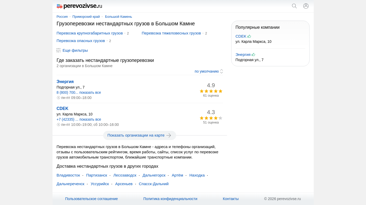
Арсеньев (124, 183)
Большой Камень (118, 17)
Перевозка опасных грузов (81, 40)
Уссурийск (100, 183)
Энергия (65, 81)
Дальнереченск (70, 183)
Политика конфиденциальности (170, 199)
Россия (62, 17)
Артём (177, 175)
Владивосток (68, 175)
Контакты (231, 199)
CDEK (62, 108)
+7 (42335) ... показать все (79, 119)
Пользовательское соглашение (91, 199)
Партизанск (96, 175)
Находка (197, 175)
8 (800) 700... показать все (79, 92)
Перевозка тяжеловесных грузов (171, 33)
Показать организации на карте (139, 135)
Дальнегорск (154, 175)
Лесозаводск (124, 175)
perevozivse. (79, 5)
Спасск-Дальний (154, 183)
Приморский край (86, 17)
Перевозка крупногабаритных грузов (90, 33)
